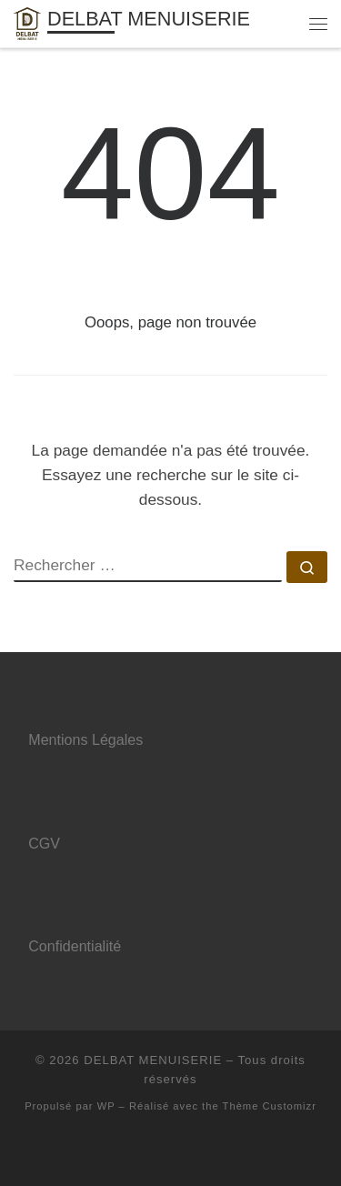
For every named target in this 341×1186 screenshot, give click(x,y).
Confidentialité (74, 946)
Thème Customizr (269, 1106)
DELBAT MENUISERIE (153, 1060)
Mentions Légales (85, 739)
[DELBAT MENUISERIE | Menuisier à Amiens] (27, 22)
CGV (44, 843)
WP (106, 1106)
